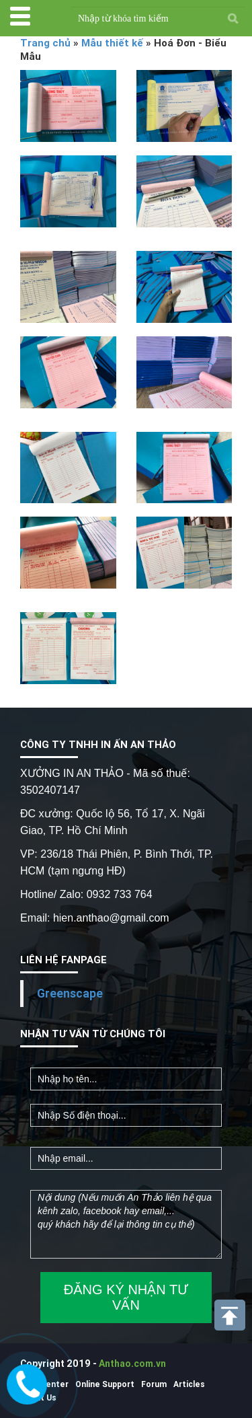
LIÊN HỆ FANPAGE (63, 959)
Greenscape (70, 993)
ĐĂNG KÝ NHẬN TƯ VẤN (126, 1297)
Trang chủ (45, 42)
